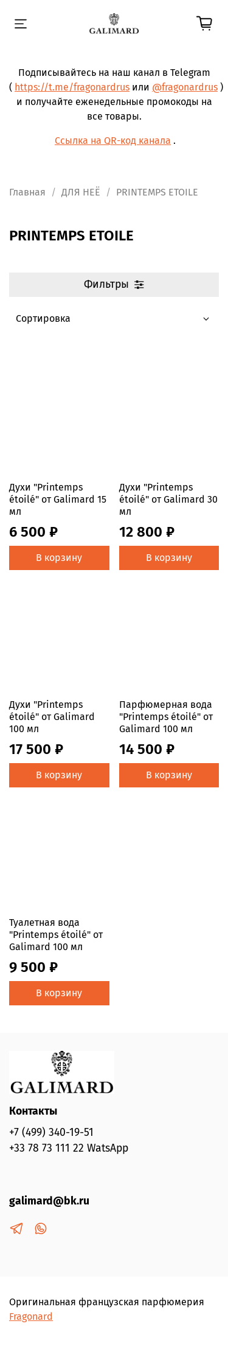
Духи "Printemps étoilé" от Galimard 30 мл (168, 499)
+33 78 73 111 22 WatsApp (68, 1148)
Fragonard (31, 1316)
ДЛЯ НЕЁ (80, 192)
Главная (27, 192)
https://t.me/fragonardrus (72, 87)
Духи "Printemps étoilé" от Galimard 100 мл (52, 717)
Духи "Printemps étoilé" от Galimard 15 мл (57, 499)
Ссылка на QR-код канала (113, 140)
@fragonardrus (185, 87)
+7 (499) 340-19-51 (51, 1132)
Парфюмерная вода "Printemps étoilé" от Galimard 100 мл (166, 717)
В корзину (59, 557)
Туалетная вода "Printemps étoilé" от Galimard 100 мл (56, 935)
